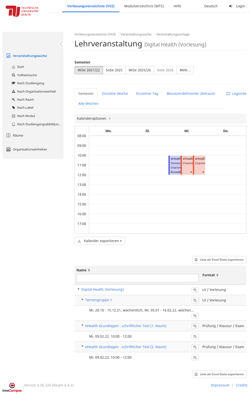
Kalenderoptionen (92, 118)
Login (236, 6)
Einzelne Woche (115, 93)
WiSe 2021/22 (89, 70)
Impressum (220, 385)
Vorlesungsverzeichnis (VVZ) (91, 6)
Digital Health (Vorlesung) (102, 289)
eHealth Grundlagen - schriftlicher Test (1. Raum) (125, 325)
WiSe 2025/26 (140, 70)
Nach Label (21, 107)
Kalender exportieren (100, 240)
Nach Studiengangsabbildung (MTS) (36, 124)
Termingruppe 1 (98, 300)
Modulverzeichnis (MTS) (144, 6)
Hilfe (177, 6)
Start (17, 66)
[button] (178, 172)
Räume (14, 135)
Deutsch (211, 6)
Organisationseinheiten (26, 149)
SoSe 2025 (114, 70)
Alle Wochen (88, 103)
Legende (236, 93)
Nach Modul (22, 116)
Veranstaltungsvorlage (172, 34)
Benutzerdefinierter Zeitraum (191, 93)
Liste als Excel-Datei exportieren (219, 259)
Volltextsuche (23, 75)
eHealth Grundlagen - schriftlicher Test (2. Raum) (125, 346)
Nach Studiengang (27, 83)
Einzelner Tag (147, 93)
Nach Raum (22, 99)
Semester (82, 62)
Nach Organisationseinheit (33, 91)
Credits (242, 385)
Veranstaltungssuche (26, 55)
